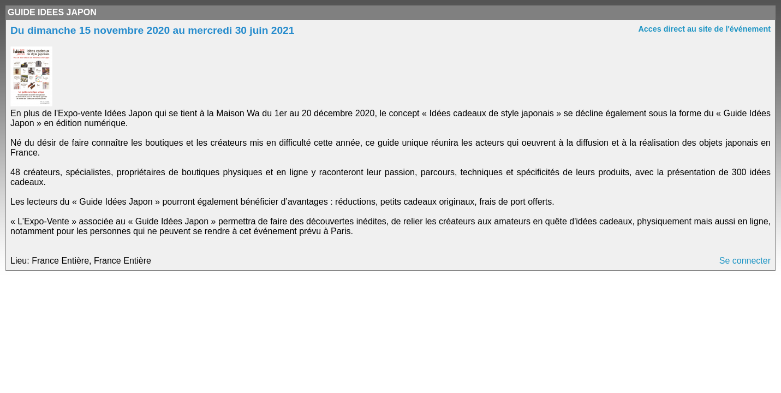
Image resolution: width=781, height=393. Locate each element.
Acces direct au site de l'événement (704, 29)
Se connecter (745, 260)
